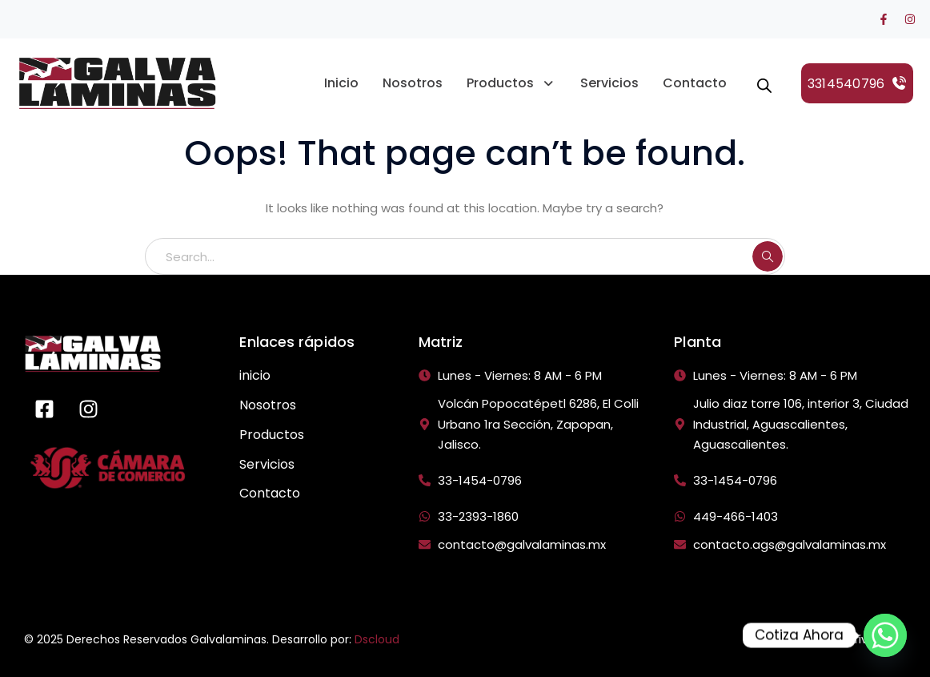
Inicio (341, 83)
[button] (511, 83)
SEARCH (767, 256)
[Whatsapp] (885, 635)
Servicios (609, 83)
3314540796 (858, 84)
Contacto (695, 83)
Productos (511, 83)
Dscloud (377, 639)
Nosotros (413, 83)
